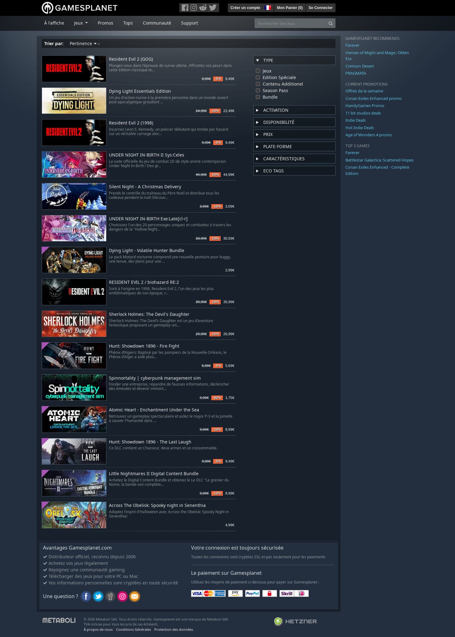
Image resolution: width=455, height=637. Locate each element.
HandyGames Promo (364, 105)
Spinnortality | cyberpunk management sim (155, 378)
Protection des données (173, 629)
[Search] (330, 23)
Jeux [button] (79, 23)
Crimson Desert (359, 66)
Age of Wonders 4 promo (368, 135)
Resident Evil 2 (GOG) (131, 59)
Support (189, 23)
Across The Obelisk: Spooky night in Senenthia (157, 505)
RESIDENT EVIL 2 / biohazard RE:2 (144, 282)
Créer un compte (245, 8)
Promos (105, 23)
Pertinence (85, 43)
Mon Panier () (290, 8)
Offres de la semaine (364, 91)
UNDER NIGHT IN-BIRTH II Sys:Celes (146, 155)
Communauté (157, 23)
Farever (352, 45)
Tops (128, 23)
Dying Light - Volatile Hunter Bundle (146, 250)
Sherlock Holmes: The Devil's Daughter (149, 314)
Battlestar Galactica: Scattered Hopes (379, 160)
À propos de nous (98, 629)
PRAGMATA (355, 73)
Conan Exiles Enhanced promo (373, 98)
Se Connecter (321, 8)
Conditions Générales (133, 629)
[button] (267, 7)
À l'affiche (54, 23)
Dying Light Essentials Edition (140, 91)
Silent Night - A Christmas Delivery (145, 187)
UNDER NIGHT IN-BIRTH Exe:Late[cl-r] (148, 219)
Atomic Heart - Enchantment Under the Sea (154, 410)
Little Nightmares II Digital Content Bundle (154, 473)
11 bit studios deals (363, 113)
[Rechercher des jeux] (290, 23)
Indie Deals (355, 120)
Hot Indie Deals (359, 127)
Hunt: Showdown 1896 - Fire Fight (144, 346)
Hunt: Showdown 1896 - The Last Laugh (150, 442)
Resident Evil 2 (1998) (131, 123)
